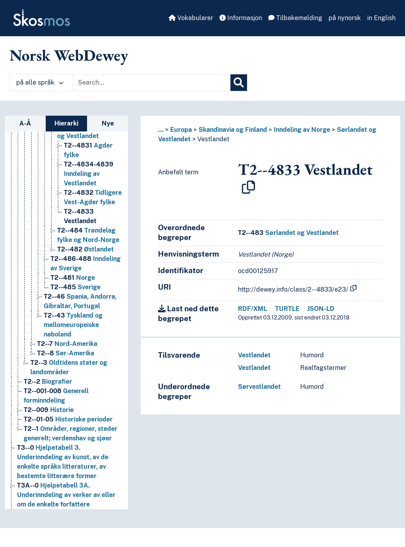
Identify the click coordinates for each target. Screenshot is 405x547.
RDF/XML (252, 308)
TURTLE (287, 308)
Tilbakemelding (295, 18)
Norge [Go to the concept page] (72, 277)
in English (381, 18)
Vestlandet (213, 139)
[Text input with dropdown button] (151, 82)
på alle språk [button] (39, 82)
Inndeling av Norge (302, 129)
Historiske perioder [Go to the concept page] (68, 419)
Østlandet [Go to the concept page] (85, 249)
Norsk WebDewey (68, 55)
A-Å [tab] (25, 123)
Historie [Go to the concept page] (49, 410)
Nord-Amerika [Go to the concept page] (67, 343)
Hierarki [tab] (66, 123)
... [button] (160, 129)
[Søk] (238, 82)
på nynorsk (345, 18)
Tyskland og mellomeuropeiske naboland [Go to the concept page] (73, 325)
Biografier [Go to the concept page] (48, 381)
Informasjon (240, 18)
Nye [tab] (108, 123)
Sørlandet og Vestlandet (288, 233)
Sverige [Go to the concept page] (75, 287)
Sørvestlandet (259, 386)
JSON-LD (320, 308)
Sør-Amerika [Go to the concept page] (65, 353)
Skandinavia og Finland (233, 129)
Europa (181, 129)
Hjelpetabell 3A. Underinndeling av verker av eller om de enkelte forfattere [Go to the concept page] (66, 495)
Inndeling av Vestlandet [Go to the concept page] (88, 174)
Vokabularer (191, 18)
